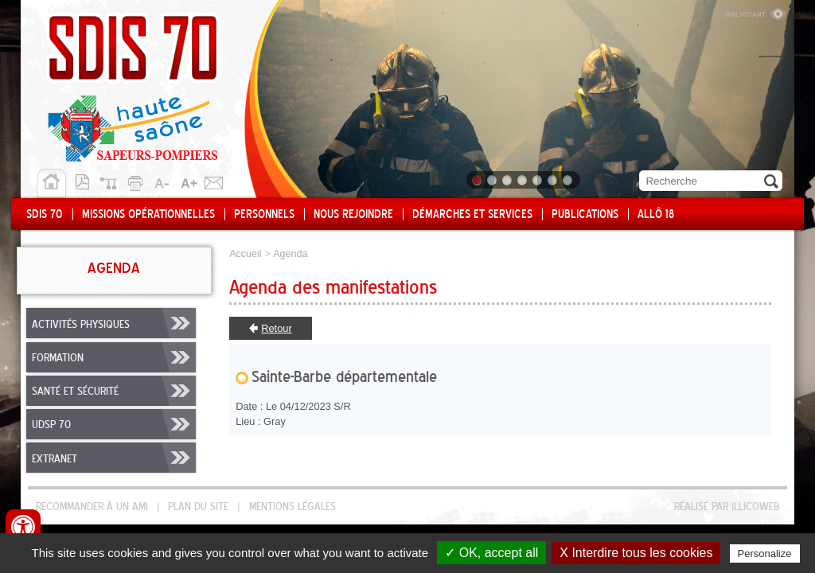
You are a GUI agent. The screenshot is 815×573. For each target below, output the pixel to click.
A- (163, 181)
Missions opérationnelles (148, 215)
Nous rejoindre (353, 215)
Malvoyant (755, 12)
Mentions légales (292, 507)
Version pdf (87, 181)
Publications (585, 215)
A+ (189, 181)
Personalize (765, 553)
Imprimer (138, 181)
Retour (276, 328)
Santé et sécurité (75, 391)
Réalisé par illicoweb (726, 507)
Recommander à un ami (92, 507)
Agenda (290, 253)
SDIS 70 (44, 215)
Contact (214, 181)
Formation (58, 358)
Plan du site (112, 181)
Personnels (264, 215)
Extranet (54, 459)
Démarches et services (472, 215)
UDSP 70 (51, 425)
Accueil (51, 184)
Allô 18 (656, 215)
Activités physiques (81, 324)
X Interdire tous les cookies (636, 552)
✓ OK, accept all (491, 552)
